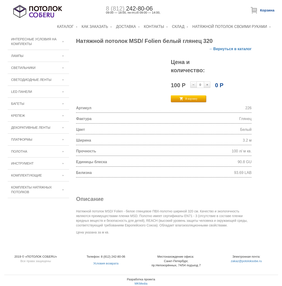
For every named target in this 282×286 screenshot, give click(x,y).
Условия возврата (106, 263)
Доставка (126, 27)
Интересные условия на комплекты (34, 41)
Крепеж (18, 115)
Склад (178, 27)
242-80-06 (129, 8)
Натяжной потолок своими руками (229, 27)
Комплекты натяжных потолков (31, 189)
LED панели (21, 92)
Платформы (21, 139)
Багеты (17, 103)
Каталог (65, 27)
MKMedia (141, 283)
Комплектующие (26, 175)
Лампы (17, 56)
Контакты (154, 27)
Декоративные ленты (31, 127)
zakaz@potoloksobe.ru (246, 261)
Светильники (23, 68)
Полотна (19, 151)
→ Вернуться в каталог (230, 49)
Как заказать (95, 27)
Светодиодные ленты (31, 80)
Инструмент (22, 163)
